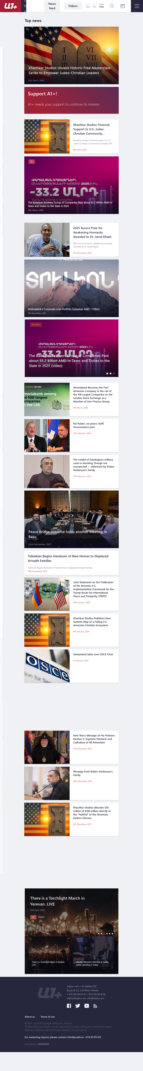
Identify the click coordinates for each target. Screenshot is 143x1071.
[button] (106, 375)
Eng (101, 6)
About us (30, 1035)
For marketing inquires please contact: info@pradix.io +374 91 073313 (63, 1056)
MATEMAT (43, 1063)
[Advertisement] (71, 713)
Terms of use (48, 1035)
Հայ (88, 6)
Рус (94, 6)
